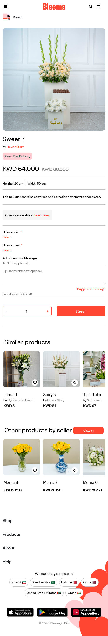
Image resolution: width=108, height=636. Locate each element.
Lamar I (10, 394)
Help (7, 561)
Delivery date (13, 231)
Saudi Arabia (43, 582)
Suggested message (91, 288)
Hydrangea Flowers (18, 400)
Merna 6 (90, 482)
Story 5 (49, 394)
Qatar (89, 582)
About (9, 548)
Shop (8, 520)
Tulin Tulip (92, 394)
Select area (41, 215)
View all (88, 430)
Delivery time (12, 244)
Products (11, 534)
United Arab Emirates (44, 592)
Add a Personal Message (20, 257)
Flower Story (15, 146)
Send (81, 311)
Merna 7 (50, 482)
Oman (74, 592)
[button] (5, 6)
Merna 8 (10, 482)
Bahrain (69, 582)
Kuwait (19, 582)
